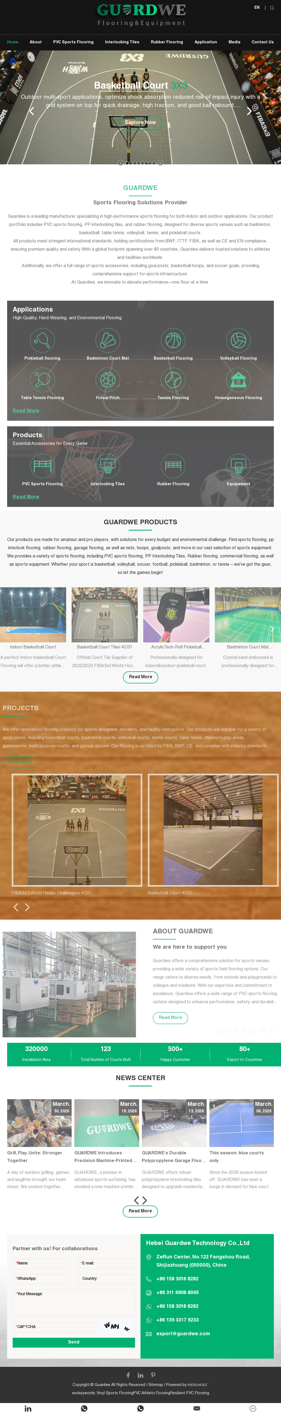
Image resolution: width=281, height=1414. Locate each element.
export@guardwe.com (183, 1334)
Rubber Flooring (167, 42)
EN (257, 8)
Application (206, 42)
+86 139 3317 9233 (177, 1320)
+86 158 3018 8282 (177, 1306)
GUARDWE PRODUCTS (140, 523)
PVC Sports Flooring (73, 42)
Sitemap (155, 1385)
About (36, 42)
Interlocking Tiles (122, 42)
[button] (127, 163)
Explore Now (140, 122)
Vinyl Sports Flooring (115, 1393)
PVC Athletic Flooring (151, 1393)
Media (234, 42)
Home (12, 42)
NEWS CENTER (140, 1078)
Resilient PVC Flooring (189, 1393)
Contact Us (263, 42)
